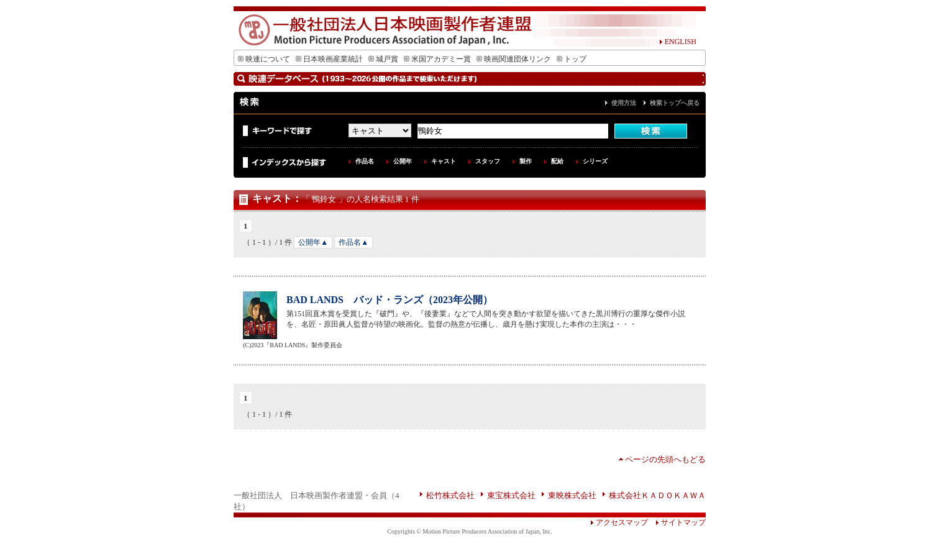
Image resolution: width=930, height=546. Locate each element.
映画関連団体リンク (513, 59)
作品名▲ (353, 242)
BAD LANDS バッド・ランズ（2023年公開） (389, 299)
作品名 (364, 161)
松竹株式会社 (450, 495)
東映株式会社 (572, 495)
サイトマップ (677, 522)
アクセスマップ (619, 522)
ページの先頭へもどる (665, 459)
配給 (557, 161)
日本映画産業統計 (329, 59)
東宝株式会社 (511, 495)
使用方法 (623, 102)
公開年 (402, 161)
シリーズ (595, 161)
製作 (525, 161)
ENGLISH (677, 41)
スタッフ (487, 161)
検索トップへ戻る (675, 102)
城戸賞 (383, 59)
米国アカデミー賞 (437, 59)
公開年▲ (313, 242)
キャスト (443, 161)
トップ (571, 59)
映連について (264, 59)
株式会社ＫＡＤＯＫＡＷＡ (657, 495)
